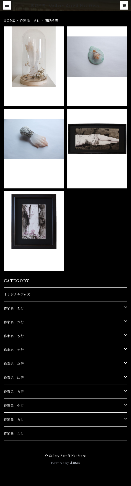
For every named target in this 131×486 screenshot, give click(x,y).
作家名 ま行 (14, 392)
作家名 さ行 (30, 20)
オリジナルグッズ (17, 294)
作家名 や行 (14, 406)
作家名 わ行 (14, 433)
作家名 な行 (14, 364)
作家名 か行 (14, 322)
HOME (9, 20)
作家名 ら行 (14, 419)
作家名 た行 (14, 350)
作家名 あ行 (14, 308)
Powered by (65, 463)
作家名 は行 (14, 378)
